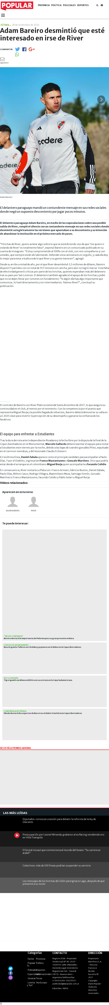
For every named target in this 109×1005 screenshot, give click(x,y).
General (31, 978)
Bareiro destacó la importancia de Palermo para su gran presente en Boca (39, 638)
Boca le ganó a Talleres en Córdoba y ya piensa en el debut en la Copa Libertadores (42, 647)
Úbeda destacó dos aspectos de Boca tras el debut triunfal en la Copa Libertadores (43, 713)
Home (31, 959)
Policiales (69, 5)
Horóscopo (41, 982)
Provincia (44, 5)
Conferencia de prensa (15, 711)
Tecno (39, 978)
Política (56, 5)
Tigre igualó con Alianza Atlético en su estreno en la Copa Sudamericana (38, 680)
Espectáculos (34, 974)
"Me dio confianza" (13, 636)
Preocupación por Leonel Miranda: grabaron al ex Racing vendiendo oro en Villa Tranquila (63, 836)
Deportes (83, 5)
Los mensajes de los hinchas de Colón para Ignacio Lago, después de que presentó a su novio (64, 882)
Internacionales (44, 974)
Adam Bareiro (13, 510)
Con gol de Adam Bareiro (16, 645)
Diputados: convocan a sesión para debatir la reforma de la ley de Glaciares (59, 820)
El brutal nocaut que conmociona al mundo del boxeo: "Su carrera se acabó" (61, 851)
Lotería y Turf (31, 984)
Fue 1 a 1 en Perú (11, 678)
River (33, 510)
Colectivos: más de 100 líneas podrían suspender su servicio (57, 865)
